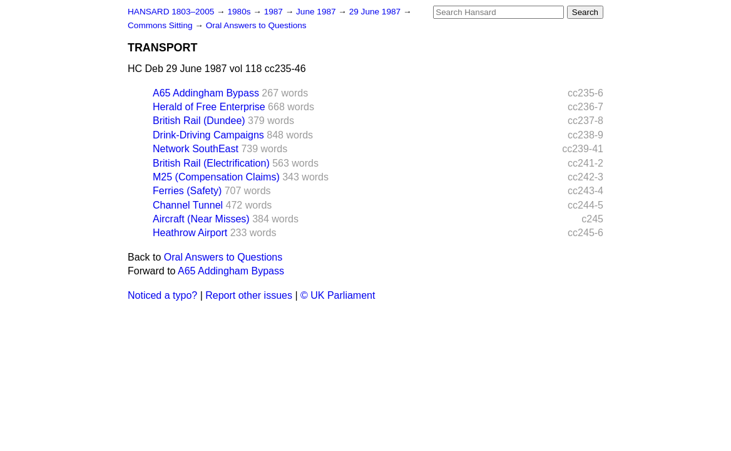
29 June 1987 (376, 11)
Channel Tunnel (188, 205)
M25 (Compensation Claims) (216, 177)
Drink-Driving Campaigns (208, 135)
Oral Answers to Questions (256, 25)
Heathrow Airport (190, 232)
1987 (274, 11)
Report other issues (248, 295)
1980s (240, 11)
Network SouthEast (195, 148)
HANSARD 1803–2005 (171, 11)
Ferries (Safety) (187, 190)
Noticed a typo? (162, 295)
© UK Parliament (337, 295)
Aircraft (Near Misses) (201, 219)
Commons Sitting (161, 25)
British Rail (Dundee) (199, 120)
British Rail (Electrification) (211, 163)
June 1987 (317, 11)
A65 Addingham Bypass (206, 93)
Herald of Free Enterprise (209, 106)
